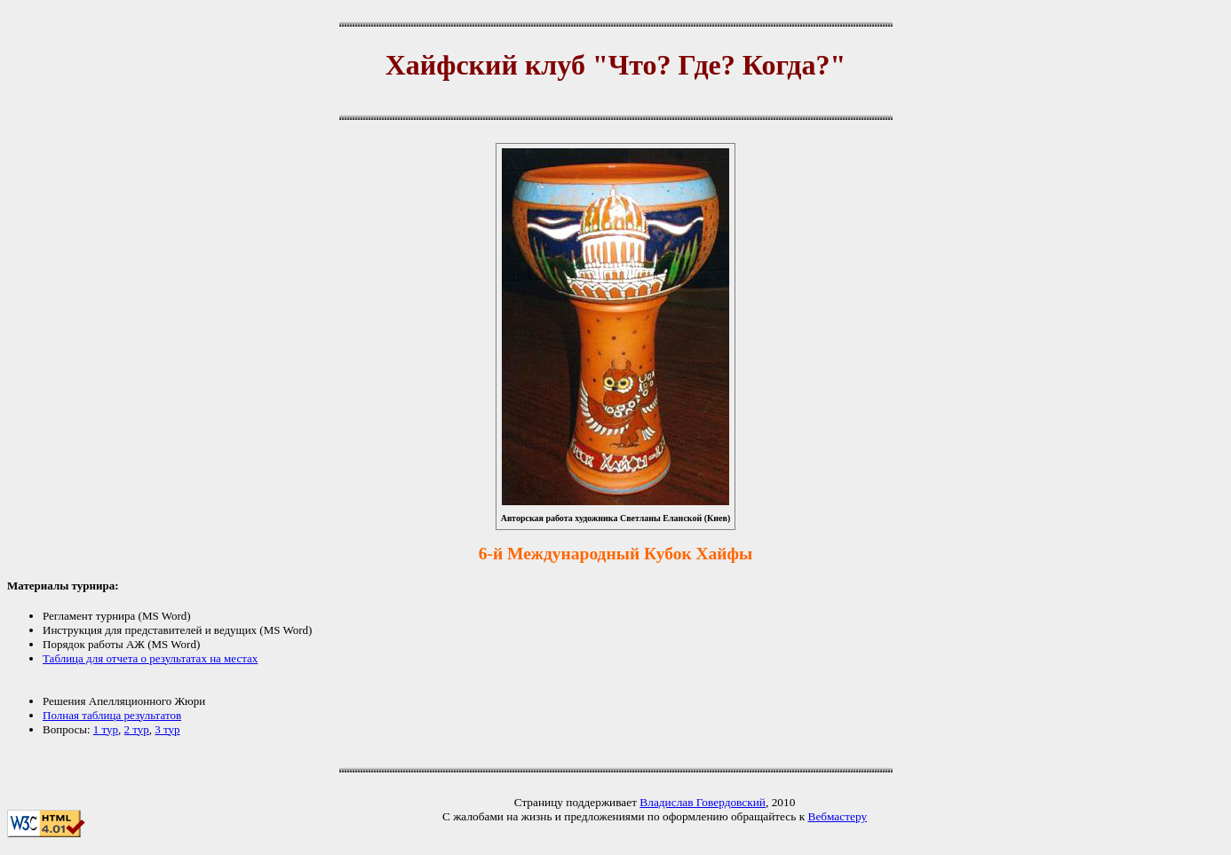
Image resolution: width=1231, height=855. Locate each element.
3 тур (167, 729)
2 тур (136, 729)
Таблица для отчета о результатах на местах (150, 658)
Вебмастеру (838, 816)
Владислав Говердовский (702, 802)
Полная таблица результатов (112, 715)
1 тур (105, 729)
